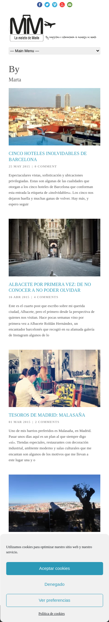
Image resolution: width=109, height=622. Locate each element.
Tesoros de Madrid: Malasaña (47, 415)
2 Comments (47, 422)
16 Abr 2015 (19, 297)
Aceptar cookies (54, 568)
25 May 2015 (19, 166)
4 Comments (46, 297)
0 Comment (46, 166)
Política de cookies (51, 614)
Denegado (54, 584)
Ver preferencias (54, 600)
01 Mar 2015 (20, 422)
